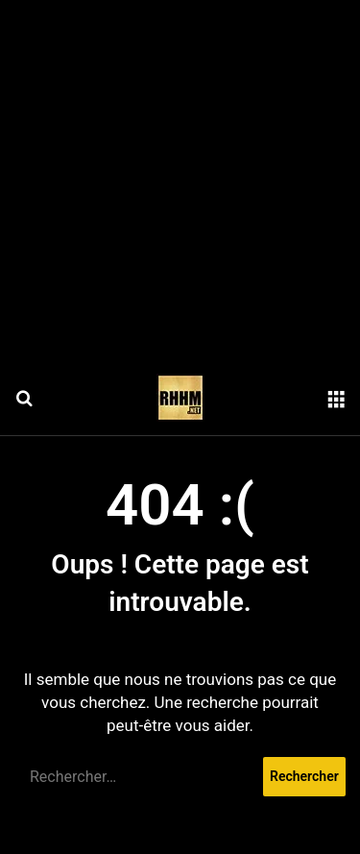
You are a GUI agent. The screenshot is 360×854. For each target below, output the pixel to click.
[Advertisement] (180, 180)
